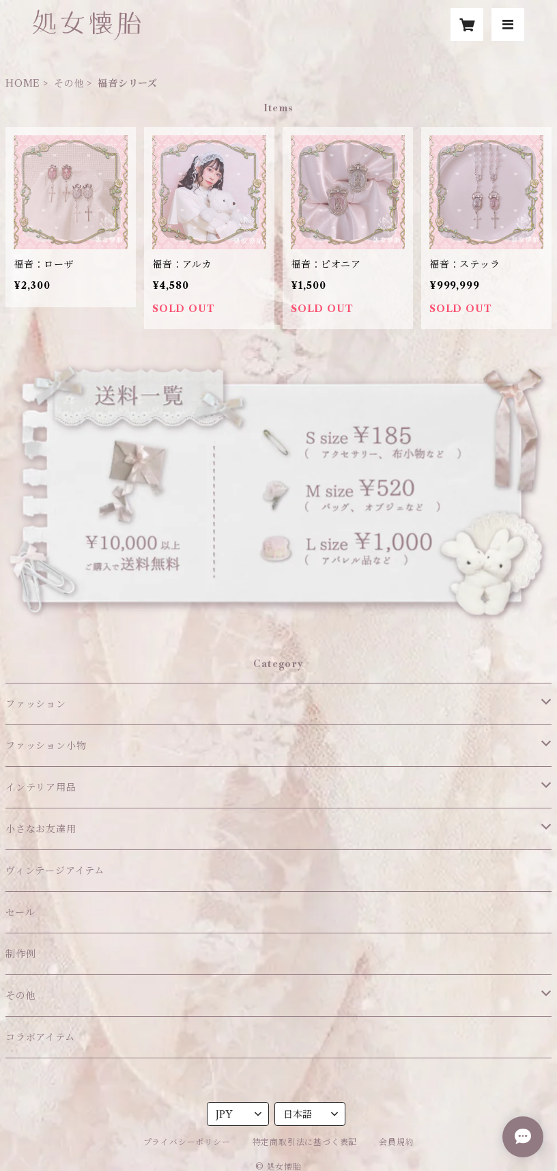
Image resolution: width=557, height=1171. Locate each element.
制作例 (20, 954)
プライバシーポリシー (187, 1142)
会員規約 (396, 1142)
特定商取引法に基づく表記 (305, 1142)
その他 (69, 83)
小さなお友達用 (40, 829)
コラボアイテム (40, 1037)
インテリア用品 (40, 787)
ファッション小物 (45, 745)
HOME (22, 83)
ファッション (35, 704)
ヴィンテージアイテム (54, 870)
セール (20, 912)
